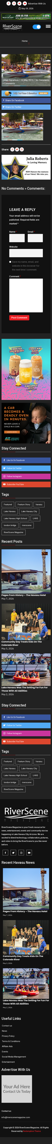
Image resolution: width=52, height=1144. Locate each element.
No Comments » (14, 189)
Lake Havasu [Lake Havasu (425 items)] (10, 511)
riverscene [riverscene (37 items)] (26, 525)
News (4, 1031)
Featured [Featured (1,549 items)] (8, 504)
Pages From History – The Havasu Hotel (24, 595)
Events (5, 1051)
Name (13, 231)
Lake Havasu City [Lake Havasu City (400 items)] (29, 511)
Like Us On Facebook (15, 460)
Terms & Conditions (11, 1041)
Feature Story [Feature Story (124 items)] (24, 504)
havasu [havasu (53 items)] (39, 504)
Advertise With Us (37, 3)
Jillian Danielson (11, 80)
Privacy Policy (8, 1036)
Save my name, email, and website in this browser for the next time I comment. (25, 266)
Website (13, 247)
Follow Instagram (14, 476)
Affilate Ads (7, 1046)
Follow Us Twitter (14, 468)
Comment (15, 276)
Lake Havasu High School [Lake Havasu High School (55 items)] (15, 518)
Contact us (7, 1025)
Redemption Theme (32, 1131)
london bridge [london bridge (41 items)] (10, 525)
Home (25, 41)
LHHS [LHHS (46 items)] (35, 518)
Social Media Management (14, 1057)
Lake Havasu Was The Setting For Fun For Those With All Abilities (25, 689)
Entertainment (8, 1062)
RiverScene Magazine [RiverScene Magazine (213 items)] (13, 532)
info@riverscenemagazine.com (16, 1117)
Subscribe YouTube (15, 484)
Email (31, 231)
